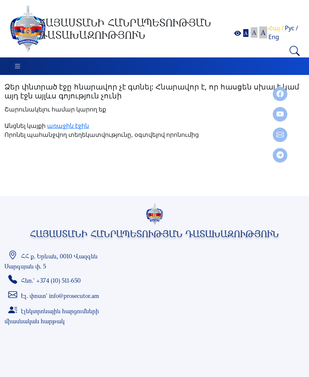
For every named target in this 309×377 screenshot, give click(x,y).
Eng (273, 37)
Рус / (291, 28)
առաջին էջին (68, 126)
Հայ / (276, 28)
